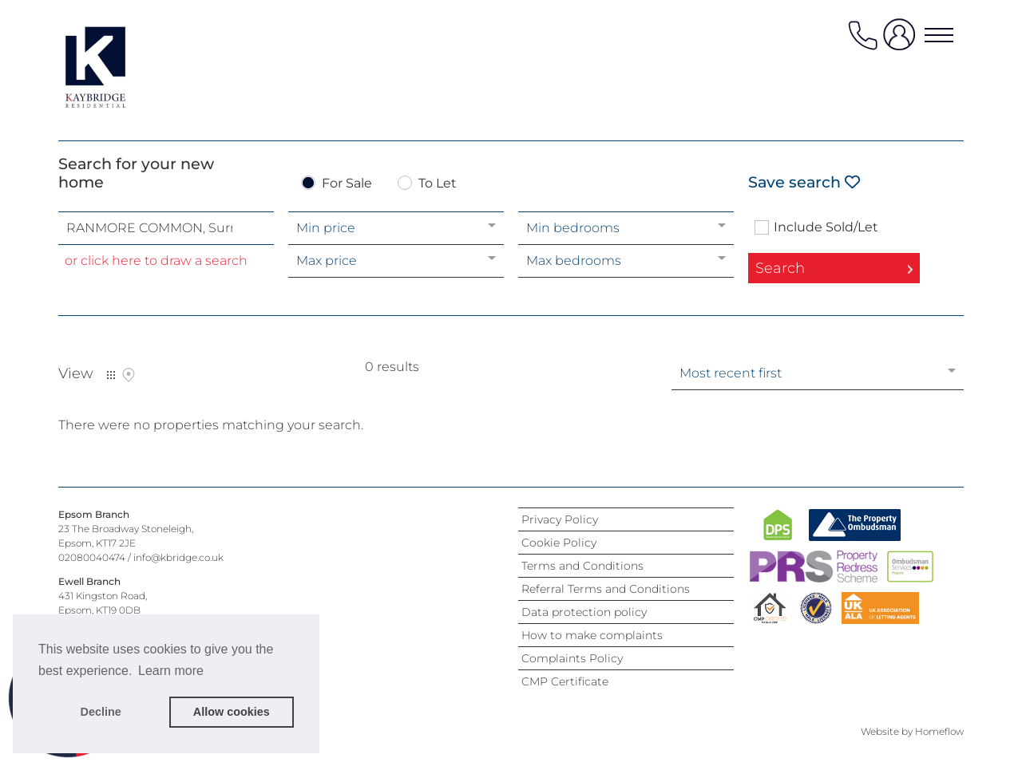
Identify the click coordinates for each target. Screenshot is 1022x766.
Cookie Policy (558, 542)
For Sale (347, 184)
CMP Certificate (564, 681)
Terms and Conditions (582, 566)
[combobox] (166, 228)
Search (780, 268)
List (111, 375)
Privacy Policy (559, 519)
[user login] (902, 41)
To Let (437, 184)
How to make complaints (592, 635)
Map (128, 375)
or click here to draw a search (156, 260)
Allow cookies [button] (231, 711)
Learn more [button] (171, 670)
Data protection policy (584, 612)
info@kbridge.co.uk (178, 557)
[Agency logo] (122, 67)
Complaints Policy (572, 658)
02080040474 (91, 557)
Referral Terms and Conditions (605, 589)
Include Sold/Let (826, 227)
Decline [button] (101, 711)
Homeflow (939, 731)
